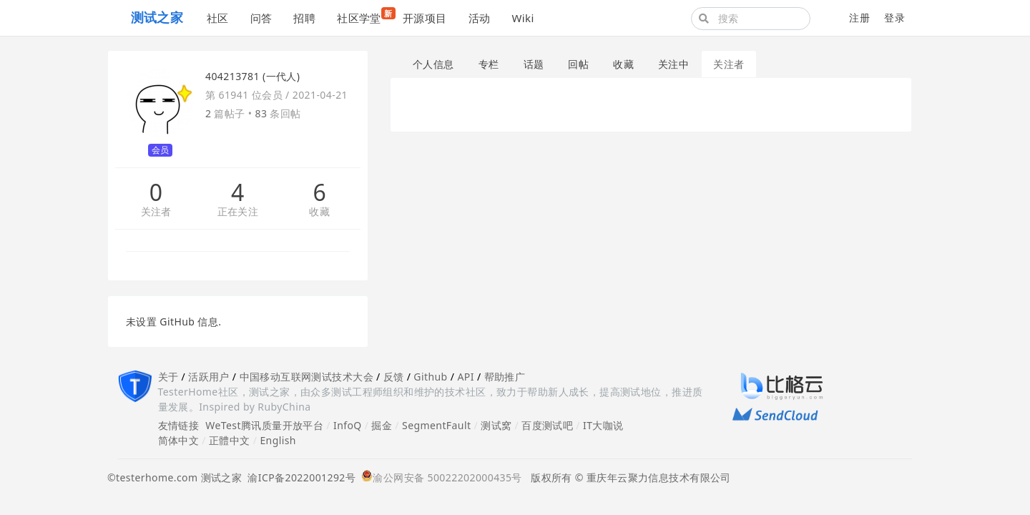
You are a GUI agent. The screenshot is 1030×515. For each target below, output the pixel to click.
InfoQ (347, 425)
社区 (218, 18)
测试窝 (496, 425)
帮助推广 (505, 376)
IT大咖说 (603, 425)
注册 (859, 17)
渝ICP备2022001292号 (298, 477)
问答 (261, 18)
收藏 (319, 212)
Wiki (522, 18)
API (465, 376)
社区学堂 (364, 16)
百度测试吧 (547, 425)
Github (430, 376)
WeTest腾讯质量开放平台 (264, 425)
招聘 (304, 18)
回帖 (578, 64)
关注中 (673, 64)
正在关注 (238, 212)
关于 (168, 376)
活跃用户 (209, 376)
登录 (894, 17)
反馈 (393, 376)
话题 (534, 64)
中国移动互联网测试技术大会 (306, 376)
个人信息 (433, 64)
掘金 (381, 425)
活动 (480, 18)
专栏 (489, 64)
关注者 (156, 212)
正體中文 (229, 440)
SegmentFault (436, 425)
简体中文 (179, 440)
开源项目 (425, 18)
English (278, 440)
